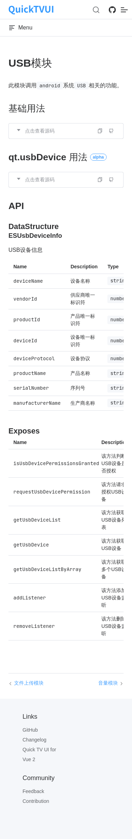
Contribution (36, 801)
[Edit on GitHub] (111, 131)
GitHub (30, 730)
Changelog (34, 740)
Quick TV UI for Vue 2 (39, 754)
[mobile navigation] (124, 9)
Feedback (33, 791)
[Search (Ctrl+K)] (96, 10)
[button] (66, 131)
